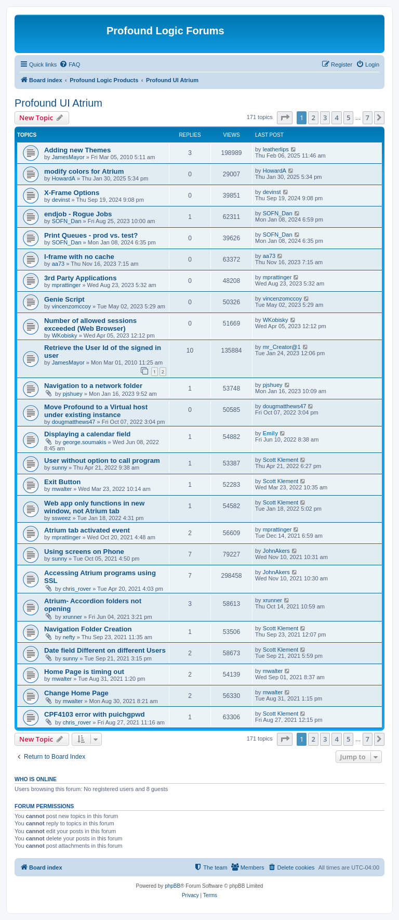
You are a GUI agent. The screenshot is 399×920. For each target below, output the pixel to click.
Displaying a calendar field (87, 434)
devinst (61, 200)
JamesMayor (68, 157)
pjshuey (73, 394)
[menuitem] (69, 64)
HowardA (63, 178)
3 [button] (325, 117)
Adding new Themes (77, 150)
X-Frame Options (71, 193)
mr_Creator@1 (282, 347)
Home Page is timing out (84, 672)
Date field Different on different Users (105, 650)
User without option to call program (102, 460)
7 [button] (367, 117)
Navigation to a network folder (93, 386)
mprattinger (66, 285)
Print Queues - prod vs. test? (91, 235)
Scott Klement (280, 460)
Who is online (36, 779)
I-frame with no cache (79, 257)
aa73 (58, 264)
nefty (69, 637)
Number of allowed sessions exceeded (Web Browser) (90, 324)
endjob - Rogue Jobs (78, 214)
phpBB (172, 886)
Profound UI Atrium (58, 103)
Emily (270, 433)
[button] (284, 117)
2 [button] (313, 117)
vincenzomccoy (71, 306)
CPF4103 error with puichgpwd (94, 714)
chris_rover (77, 589)
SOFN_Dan (67, 221)
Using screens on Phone (84, 551)
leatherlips (276, 149)
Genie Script (64, 299)
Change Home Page (76, 693)
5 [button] (348, 117)
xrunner (72, 617)
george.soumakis (85, 442)
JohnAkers (276, 551)
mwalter (62, 489)
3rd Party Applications (80, 278)
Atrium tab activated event (87, 530)
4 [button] (336, 117)
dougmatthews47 (74, 422)
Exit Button (62, 482)
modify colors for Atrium (84, 171)
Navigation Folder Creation (88, 629)
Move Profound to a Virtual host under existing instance (96, 411)
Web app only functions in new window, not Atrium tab (94, 507)
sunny (59, 467)
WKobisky (64, 335)
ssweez (61, 518)
